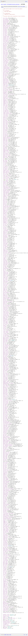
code (2, 4)
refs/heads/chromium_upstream (13, 4)
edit (2, 7)
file (19, 6)
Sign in (26, 1)
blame (23, 6)
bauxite (4, 4)
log (21, 6)
